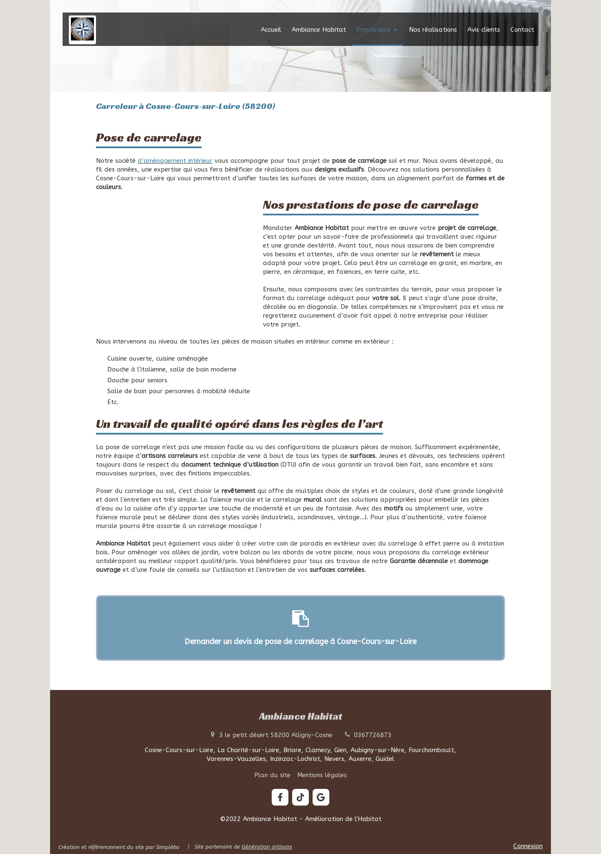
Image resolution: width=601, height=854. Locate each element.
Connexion (528, 846)
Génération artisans (267, 847)
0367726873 (372, 735)
